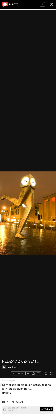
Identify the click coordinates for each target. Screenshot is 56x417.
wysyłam (46, 409)
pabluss (12, 367)
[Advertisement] (28, 38)
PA (4, 367)
